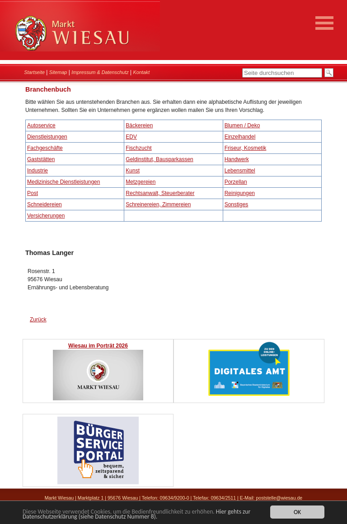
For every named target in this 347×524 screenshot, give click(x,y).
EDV (131, 137)
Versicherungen (46, 216)
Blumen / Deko (242, 125)
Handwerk (237, 159)
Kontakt (141, 72)
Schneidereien (44, 204)
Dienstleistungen (47, 137)
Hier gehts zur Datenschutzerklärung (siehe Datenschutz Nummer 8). (136, 515)
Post (32, 193)
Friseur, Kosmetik (246, 148)
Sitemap (58, 72)
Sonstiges (237, 204)
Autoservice (41, 125)
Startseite (34, 72)
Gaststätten (41, 159)
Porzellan (236, 182)
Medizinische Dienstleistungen (63, 182)
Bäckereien (139, 125)
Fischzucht (138, 148)
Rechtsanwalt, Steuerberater (160, 193)
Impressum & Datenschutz (100, 72)
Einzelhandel (240, 137)
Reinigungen (240, 193)
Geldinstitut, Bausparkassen (159, 159)
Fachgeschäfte (45, 148)
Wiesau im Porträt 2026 (98, 346)
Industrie (37, 170)
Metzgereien (140, 182)
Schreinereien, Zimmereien (158, 204)
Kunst (133, 170)
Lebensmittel (240, 170)
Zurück (38, 319)
